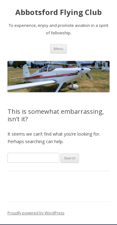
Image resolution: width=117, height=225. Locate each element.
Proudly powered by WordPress (35, 213)
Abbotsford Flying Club (58, 12)
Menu (58, 48)
